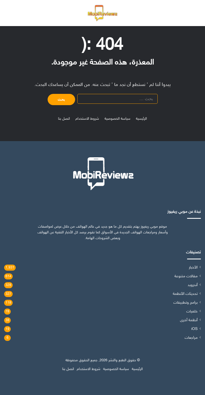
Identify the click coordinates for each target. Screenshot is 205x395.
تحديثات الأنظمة (185, 294)
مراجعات (191, 338)
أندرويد (193, 285)
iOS (194, 329)
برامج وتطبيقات (185, 303)
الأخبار (193, 267)
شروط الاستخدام (87, 119)
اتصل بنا (64, 119)
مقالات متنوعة (186, 276)
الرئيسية (141, 119)
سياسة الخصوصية (117, 119)
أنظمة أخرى (189, 320)
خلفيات (192, 311)
